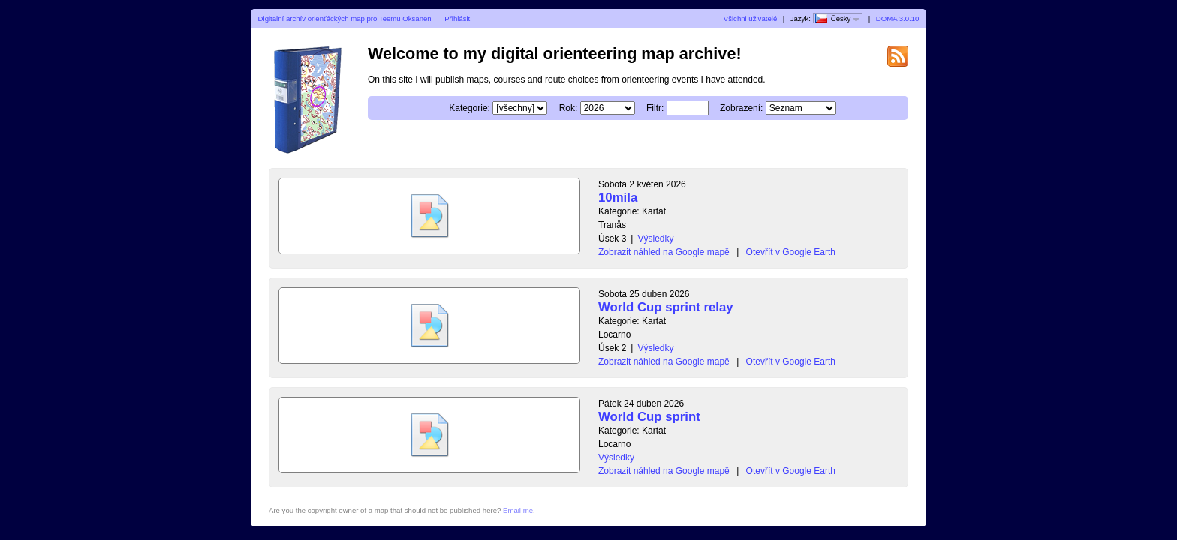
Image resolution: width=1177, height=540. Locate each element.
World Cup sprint (649, 417)
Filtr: (655, 108)
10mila (617, 197)
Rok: (568, 108)
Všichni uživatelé (750, 18)
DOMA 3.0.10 (898, 18)
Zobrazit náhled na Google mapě (664, 252)
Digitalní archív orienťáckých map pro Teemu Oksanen (345, 18)
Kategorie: (469, 108)
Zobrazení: (741, 108)
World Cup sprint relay (665, 307)
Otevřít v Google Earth (790, 252)
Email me (518, 510)
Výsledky (655, 238)
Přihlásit (457, 18)
